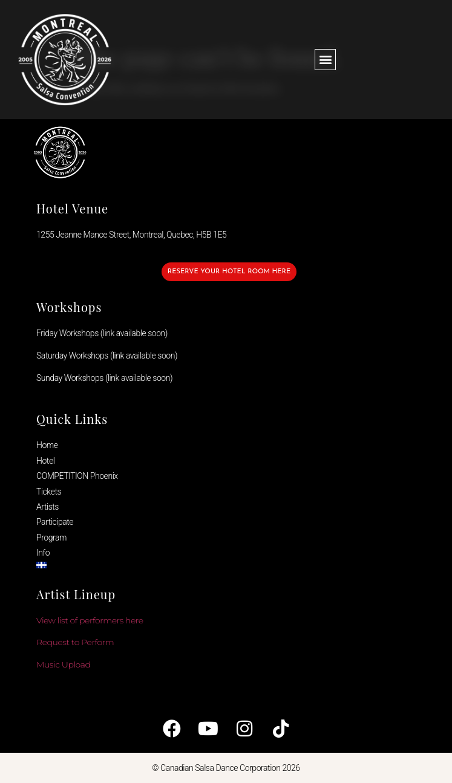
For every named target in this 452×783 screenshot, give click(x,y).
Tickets (48, 491)
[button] (325, 59)
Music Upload (63, 664)
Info (43, 552)
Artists (47, 507)
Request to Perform (75, 642)
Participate (54, 522)
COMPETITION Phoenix (77, 476)
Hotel (45, 461)
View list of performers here (89, 620)
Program (51, 537)
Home (47, 445)
